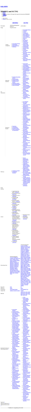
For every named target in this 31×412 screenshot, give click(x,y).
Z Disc (24, 39)
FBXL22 (22, 259)
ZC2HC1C (23, 284)
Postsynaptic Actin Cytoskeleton (26, 55)
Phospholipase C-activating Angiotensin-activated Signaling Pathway (26, 139)
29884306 (14, 222)
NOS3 (22, 271)
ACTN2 (25, 22)
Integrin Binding (26, 66)
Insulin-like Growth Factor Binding (16, 340)
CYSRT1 (11, 258)
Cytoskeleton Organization (25, 325)
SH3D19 (11, 271)
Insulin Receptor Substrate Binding (15, 338)
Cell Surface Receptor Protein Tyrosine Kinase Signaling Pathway (16, 365)
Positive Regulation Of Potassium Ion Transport (26, 114)
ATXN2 (26, 248)
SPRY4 (11, 272)
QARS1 (29, 274)
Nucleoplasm (14, 44)
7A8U (29, 294)
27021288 (14, 219)
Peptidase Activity (15, 80)
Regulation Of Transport (25, 347)
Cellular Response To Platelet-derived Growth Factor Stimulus (16, 379)
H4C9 (25, 261)
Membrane (14, 46)
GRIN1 (26, 260)
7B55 (22, 295)
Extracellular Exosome (25, 51)
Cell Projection (25, 47)
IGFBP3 (14, 260)
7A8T (26, 294)
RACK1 (22, 275)
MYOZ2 (28, 268)
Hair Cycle (14, 350)
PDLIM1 (28, 272)
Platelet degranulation (25, 158)
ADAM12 (15, 22)
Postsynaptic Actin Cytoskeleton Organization (26, 143)
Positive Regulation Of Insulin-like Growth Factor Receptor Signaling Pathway (16, 345)
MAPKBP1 (12, 268)
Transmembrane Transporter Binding (26, 86)
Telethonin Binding (26, 313)
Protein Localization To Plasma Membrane (26, 135)
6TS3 (24, 294)
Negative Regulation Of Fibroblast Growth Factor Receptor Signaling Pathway (16, 387)
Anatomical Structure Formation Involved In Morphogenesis (26, 126)
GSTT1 (22, 261)
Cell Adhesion (15, 127)
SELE (22, 277)
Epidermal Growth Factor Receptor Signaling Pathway (15, 335)
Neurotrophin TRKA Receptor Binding (16, 325)
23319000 (14, 211)
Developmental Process (15, 319)
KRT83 (11, 261)
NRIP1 (27, 271)
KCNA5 (22, 264)
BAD (25, 249)
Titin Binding (25, 82)
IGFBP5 (18, 260)
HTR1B (22, 262)
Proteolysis (14, 126)
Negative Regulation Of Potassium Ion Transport (27, 111)
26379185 (14, 214)
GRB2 (14, 259)
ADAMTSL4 (15, 257)
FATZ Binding (25, 90)
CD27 (29, 252)
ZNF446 (26, 284)
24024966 (25, 218)
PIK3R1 (15, 270)
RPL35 (29, 275)
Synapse (24, 49)
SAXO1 (27, 276)
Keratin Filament (15, 311)
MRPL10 (22, 267)
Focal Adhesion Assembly (26, 123)
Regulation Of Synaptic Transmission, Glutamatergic (25, 352)
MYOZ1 (25, 268)
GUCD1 (16, 259)
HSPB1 (27, 261)
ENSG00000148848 (13, 289)
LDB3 (28, 264)
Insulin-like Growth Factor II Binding (16, 331)
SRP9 (24, 280)
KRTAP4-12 (16, 264)
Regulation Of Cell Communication (26, 363)
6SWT (22, 294)
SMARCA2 (23, 278)
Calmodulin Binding (26, 320)
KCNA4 (26, 263)
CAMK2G (27, 251)
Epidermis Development (14, 349)
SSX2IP (27, 280)
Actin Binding (25, 65)
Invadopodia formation (14, 172)
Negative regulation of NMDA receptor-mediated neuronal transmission (26, 182)
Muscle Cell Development (25, 131)
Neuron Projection (26, 317)
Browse (4, 12)
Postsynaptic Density (27, 303)
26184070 (14, 220)
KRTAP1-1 (15, 261)
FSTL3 (11, 259)
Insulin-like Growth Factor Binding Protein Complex (16, 313)
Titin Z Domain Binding (26, 92)
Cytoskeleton (25, 32)
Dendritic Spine (26, 48)
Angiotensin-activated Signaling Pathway (16, 375)
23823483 (25, 215)
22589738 (14, 242)
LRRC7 (25, 265)
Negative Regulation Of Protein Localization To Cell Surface (27, 147)
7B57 (26, 295)
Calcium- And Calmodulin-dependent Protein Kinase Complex (26, 329)
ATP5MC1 (23, 248)
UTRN (27, 283)
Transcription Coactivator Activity (26, 64)
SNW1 (25, 279)
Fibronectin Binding (16, 320)
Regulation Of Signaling (25, 361)
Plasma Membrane (15, 45)
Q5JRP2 (18, 290)
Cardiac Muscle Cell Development (27, 133)
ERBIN (25, 258)
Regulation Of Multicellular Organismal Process (26, 371)
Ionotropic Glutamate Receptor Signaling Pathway (26, 375)
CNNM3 (22, 254)
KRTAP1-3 (12, 262)
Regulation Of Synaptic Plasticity (26, 345)
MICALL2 (26, 266)
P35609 (22, 290)
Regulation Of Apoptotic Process (26, 109)
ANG (29, 246)
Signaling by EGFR (16, 170)
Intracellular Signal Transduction (26, 349)
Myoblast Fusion (15, 128)
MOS (29, 266)
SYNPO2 (22, 281)
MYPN (25, 269)
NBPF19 (16, 268)
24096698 (14, 196)
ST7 (29, 280)
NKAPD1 (29, 270)
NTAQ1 (22, 272)
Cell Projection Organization (25, 388)
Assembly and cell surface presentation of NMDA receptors (26, 178)
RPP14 (22, 276)
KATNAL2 (23, 263)
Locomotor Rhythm (26, 386)
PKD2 (25, 273)
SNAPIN (22, 279)
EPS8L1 (22, 258)
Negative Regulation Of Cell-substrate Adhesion (16, 352)
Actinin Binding (26, 326)
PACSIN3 (12, 270)
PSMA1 (26, 274)
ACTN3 (22, 245)
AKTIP (26, 246)
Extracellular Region (16, 43)
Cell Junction (25, 40)
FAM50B (28, 258)
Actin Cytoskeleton (26, 310)
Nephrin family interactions (26, 160)
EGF (14, 258)
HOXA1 (11, 260)
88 (21, 286)
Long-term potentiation (25, 185)
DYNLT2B (28, 257)
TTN (29, 282)
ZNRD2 (22, 285)
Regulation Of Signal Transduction (27, 367)
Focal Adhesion (26, 35)
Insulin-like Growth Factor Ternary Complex (16, 316)
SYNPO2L (26, 281)
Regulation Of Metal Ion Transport (27, 365)
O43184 (15, 290)
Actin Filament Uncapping (25, 129)
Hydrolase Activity (15, 83)
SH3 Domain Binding (16, 84)
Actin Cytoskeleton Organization (26, 105)
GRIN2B (29, 260)
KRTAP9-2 (16, 266)
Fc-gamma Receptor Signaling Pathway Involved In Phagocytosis (16, 383)
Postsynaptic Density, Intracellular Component (27, 59)
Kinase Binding (26, 385)
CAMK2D (23, 251)
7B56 (24, 295)
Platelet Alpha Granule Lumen (26, 45)
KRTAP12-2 (12, 263)
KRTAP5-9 (16, 265)
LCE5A (15, 267)
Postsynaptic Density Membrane (27, 53)
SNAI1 (26, 278)
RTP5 (24, 276)
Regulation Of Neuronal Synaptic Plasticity (26, 305)
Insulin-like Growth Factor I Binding (16, 342)
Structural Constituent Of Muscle (25, 75)
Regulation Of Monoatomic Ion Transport (26, 334)
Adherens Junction (26, 373)
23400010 (14, 240)
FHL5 (19, 258)
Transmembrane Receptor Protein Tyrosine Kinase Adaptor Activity (15, 356)
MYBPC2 (26, 267)
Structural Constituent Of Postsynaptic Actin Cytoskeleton (26, 95)
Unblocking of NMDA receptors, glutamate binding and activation (26, 166)
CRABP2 (28, 254)
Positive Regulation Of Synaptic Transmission (26, 337)
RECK (18, 270)
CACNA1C (23, 250)
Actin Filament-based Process (26, 312)
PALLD (25, 272)
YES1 (11, 273)
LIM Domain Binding (25, 81)
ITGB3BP (25, 262)
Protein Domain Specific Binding (26, 78)
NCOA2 (22, 270)
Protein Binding (26, 68)
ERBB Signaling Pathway (15, 368)
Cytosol (24, 31)
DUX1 (24, 257)
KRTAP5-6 (12, 265)
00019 (22, 288)
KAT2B (29, 262)
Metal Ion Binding (15, 85)
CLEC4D (26, 253)
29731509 (14, 199)
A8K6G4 (11, 290)
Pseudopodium (25, 46)
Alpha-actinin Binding (25, 302)
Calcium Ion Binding (27, 67)
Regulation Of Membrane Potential (26, 107)
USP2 (25, 283)
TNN (29, 281)
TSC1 (25, 282)
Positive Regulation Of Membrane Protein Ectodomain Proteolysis (16, 361)
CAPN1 (22, 252)
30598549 (17, 201)
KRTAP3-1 (17, 263)
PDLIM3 (22, 273)
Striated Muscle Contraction (26, 163)
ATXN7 (22, 249)
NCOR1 (25, 270)
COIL (25, 254)
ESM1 (17, 258)
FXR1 (25, 259)
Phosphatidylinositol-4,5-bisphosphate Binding (27, 70)
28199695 (14, 206)
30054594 (14, 203)
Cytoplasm (25, 30)
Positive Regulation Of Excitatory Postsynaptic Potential (26, 383)
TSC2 (27, 282)
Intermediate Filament (14, 310)
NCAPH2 (29, 269)
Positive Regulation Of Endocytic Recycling (26, 150)
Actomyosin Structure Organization (25, 322)
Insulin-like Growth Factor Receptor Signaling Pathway (16, 322)
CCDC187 (26, 252)
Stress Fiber (25, 368)
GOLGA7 (22, 260)
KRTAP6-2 (12, 266)
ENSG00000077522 (24, 289)
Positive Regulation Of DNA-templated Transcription (26, 120)
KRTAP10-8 (16, 262)
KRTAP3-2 (12, 264)
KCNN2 (25, 264)
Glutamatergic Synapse (25, 57)
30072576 (14, 194)
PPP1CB (28, 273)
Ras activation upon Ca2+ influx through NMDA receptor (26, 173)
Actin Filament (25, 33)
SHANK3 (25, 277)
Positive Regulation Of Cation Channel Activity (26, 153)
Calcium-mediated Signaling (26, 400)
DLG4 (22, 257)
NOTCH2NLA (12, 269)
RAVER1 (25, 275)
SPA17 (22, 280)
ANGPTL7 (23, 247)
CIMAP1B (23, 253)
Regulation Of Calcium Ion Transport (25, 397)
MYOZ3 (22, 269)
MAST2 (28, 265)
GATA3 (28, 259)
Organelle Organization (25, 315)
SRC (14, 272)
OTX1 (17, 269)
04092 (11, 288)
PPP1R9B (22, 274)
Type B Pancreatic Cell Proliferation (15, 371)
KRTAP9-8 (12, 267)
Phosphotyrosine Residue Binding (15, 327)
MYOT (22, 268)
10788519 (4, 15)
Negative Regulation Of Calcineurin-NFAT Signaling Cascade (27, 394)
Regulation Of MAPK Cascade (15, 373)
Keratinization (15, 358)
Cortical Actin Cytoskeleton (25, 43)
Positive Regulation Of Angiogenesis (16, 130)
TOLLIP (22, 282)
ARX (26, 247)
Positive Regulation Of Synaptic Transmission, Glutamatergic (26, 379)
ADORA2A (23, 246)
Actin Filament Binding (25, 89)
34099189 (14, 229)
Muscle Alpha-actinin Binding (26, 299)
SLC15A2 (15, 271)
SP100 (28, 279)
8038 (11, 286)
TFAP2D (16, 272)
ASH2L (28, 247)
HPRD (4, 19)
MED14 (22, 266)
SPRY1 (18, 271)
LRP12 (22, 265)
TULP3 (22, 283)
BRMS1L (28, 249)
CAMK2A (27, 250)
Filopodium (25, 41)
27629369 (14, 208)
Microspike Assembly (25, 103)
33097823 (17, 192)
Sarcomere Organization (25, 117)
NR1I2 (24, 271)
